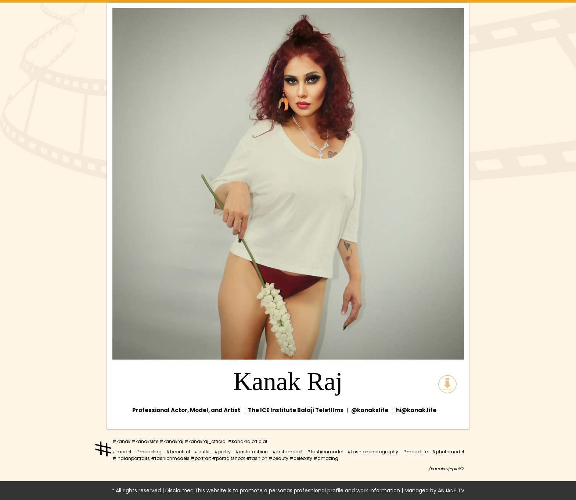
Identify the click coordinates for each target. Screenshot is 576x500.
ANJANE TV (451, 490)
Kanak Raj (287, 381)
